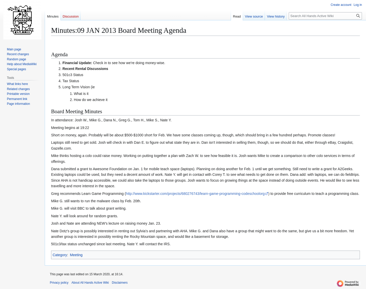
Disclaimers (120, 282)
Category (60, 255)
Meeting (76, 255)
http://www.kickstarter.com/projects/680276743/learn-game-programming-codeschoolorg (195, 194)
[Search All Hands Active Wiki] (325, 16)
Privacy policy (59, 282)
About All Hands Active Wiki (90, 282)
